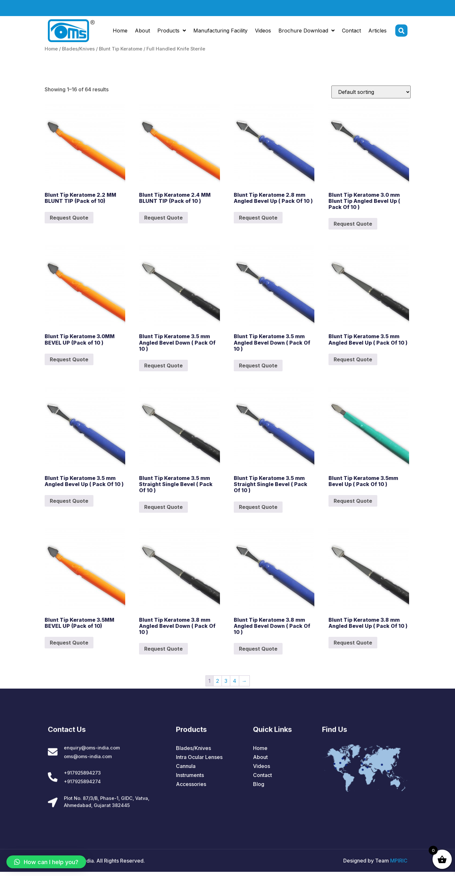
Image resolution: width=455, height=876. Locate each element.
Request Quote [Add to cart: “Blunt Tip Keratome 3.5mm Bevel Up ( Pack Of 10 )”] (353, 501)
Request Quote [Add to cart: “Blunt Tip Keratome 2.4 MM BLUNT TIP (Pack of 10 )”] (163, 217)
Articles (377, 32)
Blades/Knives (78, 49)
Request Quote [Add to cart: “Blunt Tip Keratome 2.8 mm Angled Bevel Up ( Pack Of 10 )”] (258, 217)
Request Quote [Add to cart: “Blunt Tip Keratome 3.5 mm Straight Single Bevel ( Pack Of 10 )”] (163, 507)
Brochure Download (306, 32)
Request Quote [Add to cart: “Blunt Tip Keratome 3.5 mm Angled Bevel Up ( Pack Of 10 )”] (353, 359)
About (142, 32)
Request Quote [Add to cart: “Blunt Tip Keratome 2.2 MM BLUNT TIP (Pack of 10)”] (69, 217)
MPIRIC (398, 865)
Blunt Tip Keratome (120, 49)
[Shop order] (371, 92)
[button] (46, 861)
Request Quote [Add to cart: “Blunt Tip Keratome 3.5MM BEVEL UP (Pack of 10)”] (69, 642)
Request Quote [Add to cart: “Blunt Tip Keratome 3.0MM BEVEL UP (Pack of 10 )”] (69, 359)
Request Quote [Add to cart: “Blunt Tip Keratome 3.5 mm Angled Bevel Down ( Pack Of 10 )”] (163, 365)
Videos (263, 32)
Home (120, 32)
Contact (351, 32)
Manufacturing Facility (220, 32)
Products (171, 32)
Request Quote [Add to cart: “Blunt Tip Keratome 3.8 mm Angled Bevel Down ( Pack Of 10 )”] (163, 649)
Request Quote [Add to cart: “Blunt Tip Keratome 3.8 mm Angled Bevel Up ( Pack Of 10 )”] (353, 642)
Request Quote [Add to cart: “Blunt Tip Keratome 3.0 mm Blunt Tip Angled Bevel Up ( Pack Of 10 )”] (353, 224)
